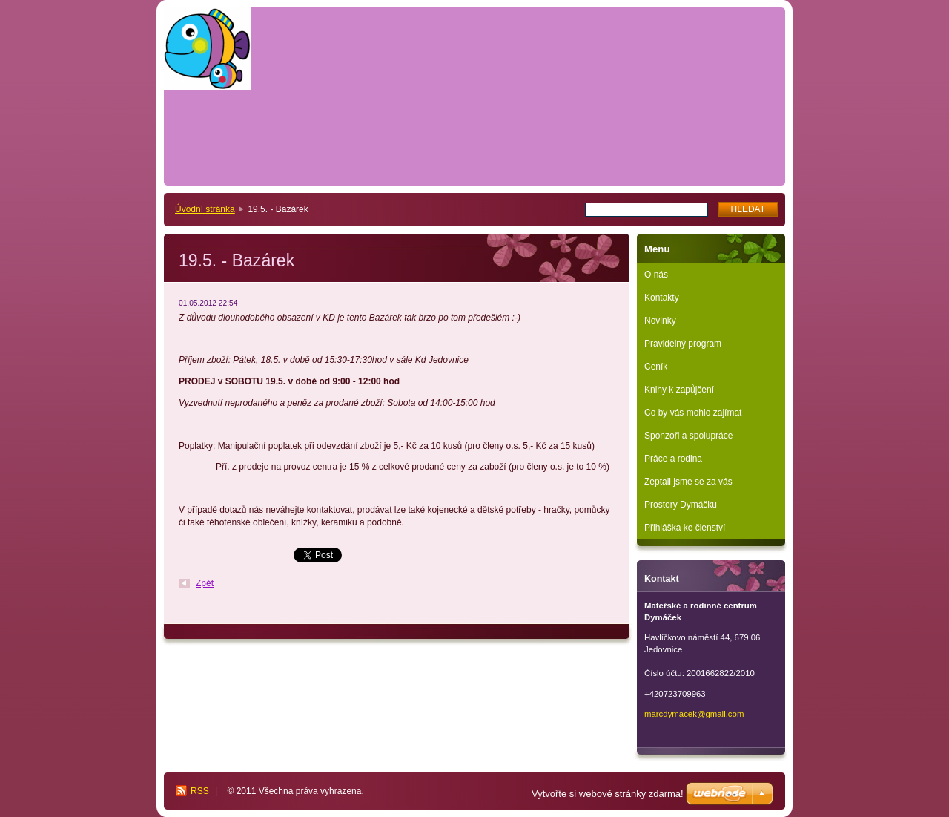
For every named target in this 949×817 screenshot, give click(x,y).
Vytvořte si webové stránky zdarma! (608, 793)
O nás (656, 274)
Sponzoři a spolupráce (688, 435)
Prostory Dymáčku (680, 504)
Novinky (660, 320)
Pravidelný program (682, 343)
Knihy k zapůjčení (679, 389)
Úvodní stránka (205, 209)
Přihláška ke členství (684, 527)
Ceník (655, 366)
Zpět (205, 583)
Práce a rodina (673, 458)
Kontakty (661, 297)
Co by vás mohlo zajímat (692, 412)
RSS (200, 791)
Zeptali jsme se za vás (688, 481)
